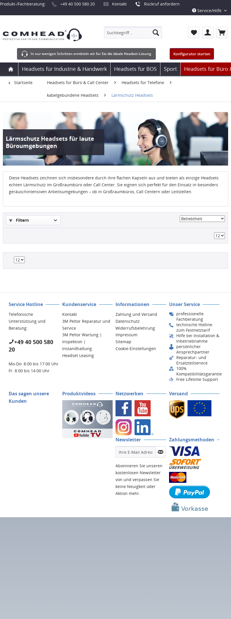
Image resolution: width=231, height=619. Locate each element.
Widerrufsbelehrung (135, 328)
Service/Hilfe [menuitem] (207, 10)
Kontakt (119, 4)
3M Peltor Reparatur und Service (86, 324)
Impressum (126, 334)
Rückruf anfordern (162, 4)
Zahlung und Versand (136, 314)
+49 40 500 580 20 (77, 4)
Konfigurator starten (191, 53)
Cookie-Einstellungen (136, 348)
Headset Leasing (78, 355)
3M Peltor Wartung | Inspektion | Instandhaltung (82, 341)
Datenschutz (128, 321)
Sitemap (123, 341)
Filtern (19, 220)
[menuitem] (133, 32)
